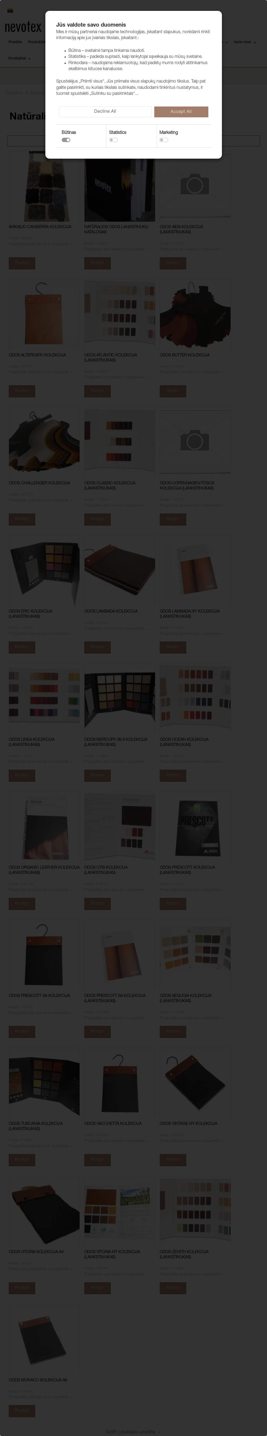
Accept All (181, 112)
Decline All (105, 112)
